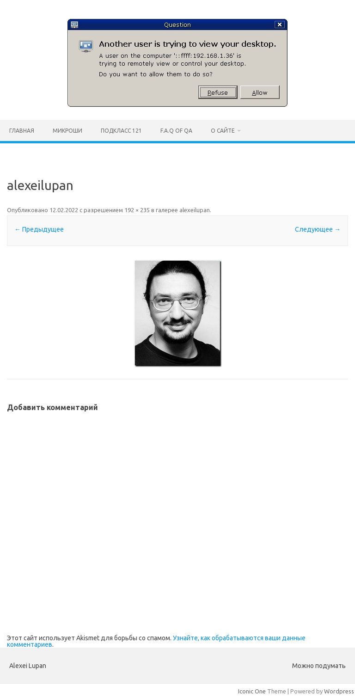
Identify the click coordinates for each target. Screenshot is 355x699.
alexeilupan (194, 210)
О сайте (223, 131)
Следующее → (318, 229)
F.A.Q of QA (176, 131)
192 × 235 (137, 210)
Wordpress (339, 691)
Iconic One (252, 691)
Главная (21, 131)
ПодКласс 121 (121, 131)
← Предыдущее (39, 229)
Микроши (67, 131)
